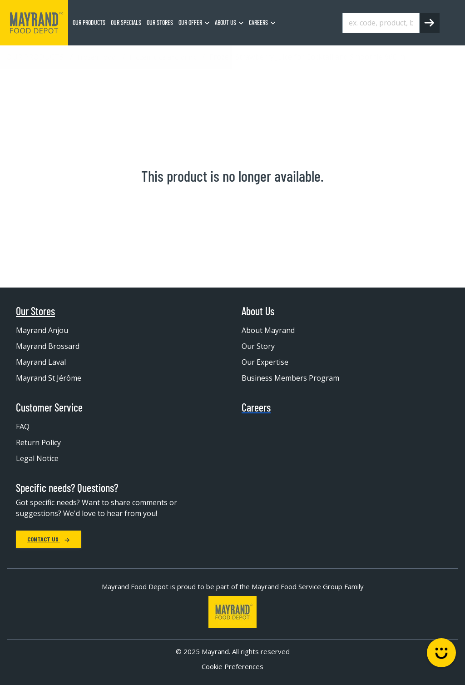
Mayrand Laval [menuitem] (41, 362)
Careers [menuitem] (258, 22)
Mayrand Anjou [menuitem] (42, 330)
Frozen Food (96, 56)
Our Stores (35, 311)
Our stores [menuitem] (160, 22)
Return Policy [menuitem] (38, 442)
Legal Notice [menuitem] (37, 458)
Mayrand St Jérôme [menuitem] (48, 378)
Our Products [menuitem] (89, 22)
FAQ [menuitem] (23, 427)
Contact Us (48, 539)
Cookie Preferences (232, 666)
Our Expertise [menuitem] (265, 362)
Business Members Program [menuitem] (290, 378)
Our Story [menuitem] (258, 346)
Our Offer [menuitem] (190, 22)
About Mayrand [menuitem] (268, 330)
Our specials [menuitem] (126, 22)
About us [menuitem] (225, 22)
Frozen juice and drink (162, 56)
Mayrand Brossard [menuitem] (47, 346)
